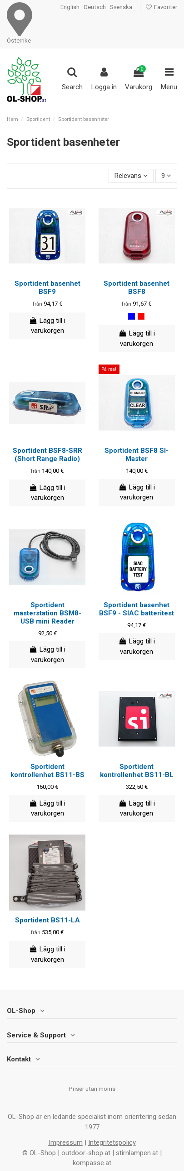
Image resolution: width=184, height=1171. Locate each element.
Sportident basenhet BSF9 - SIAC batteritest (136, 609)
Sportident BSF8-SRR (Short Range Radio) (47, 454)
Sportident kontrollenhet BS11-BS (47, 771)
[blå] (131, 316)
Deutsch (95, 7)
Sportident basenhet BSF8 (136, 287)
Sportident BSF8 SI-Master (136, 454)
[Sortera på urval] (131, 176)
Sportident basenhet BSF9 (47, 287)
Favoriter (161, 7)
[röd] (141, 316)
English (70, 7)
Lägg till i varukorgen (47, 326)
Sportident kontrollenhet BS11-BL (137, 771)
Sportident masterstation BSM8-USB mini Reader (47, 613)
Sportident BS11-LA (47, 920)
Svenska (121, 7)
